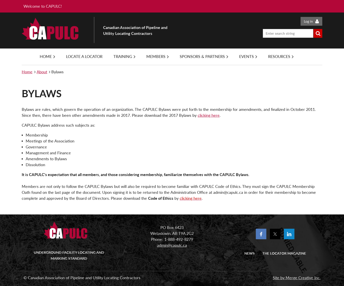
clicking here (209, 115)
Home (27, 71)
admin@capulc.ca (172, 245)
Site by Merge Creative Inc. (297, 277)
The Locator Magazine (284, 253)
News (249, 253)
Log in (308, 21)
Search (318, 33)
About (42, 71)
